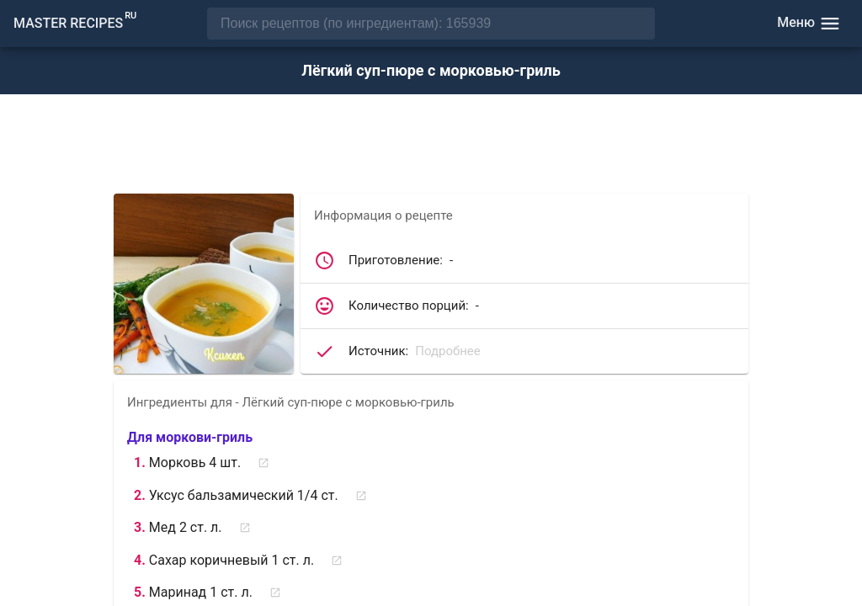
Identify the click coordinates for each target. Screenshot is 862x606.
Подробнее (448, 351)
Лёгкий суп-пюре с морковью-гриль (430, 70)
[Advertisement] (431, 145)
